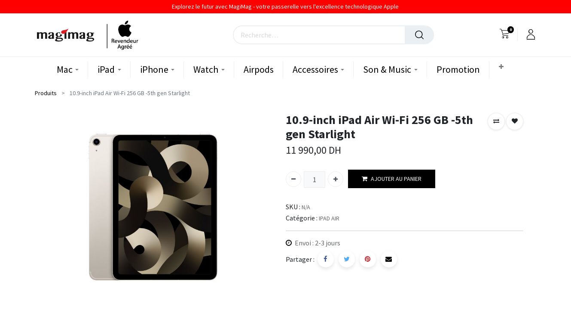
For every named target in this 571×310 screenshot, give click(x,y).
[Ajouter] (335, 179)
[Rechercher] (419, 34)
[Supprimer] (293, 179)
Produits (46, 93)
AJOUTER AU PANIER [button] (391, 178)
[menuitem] (258, 69)
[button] (502, 67)
